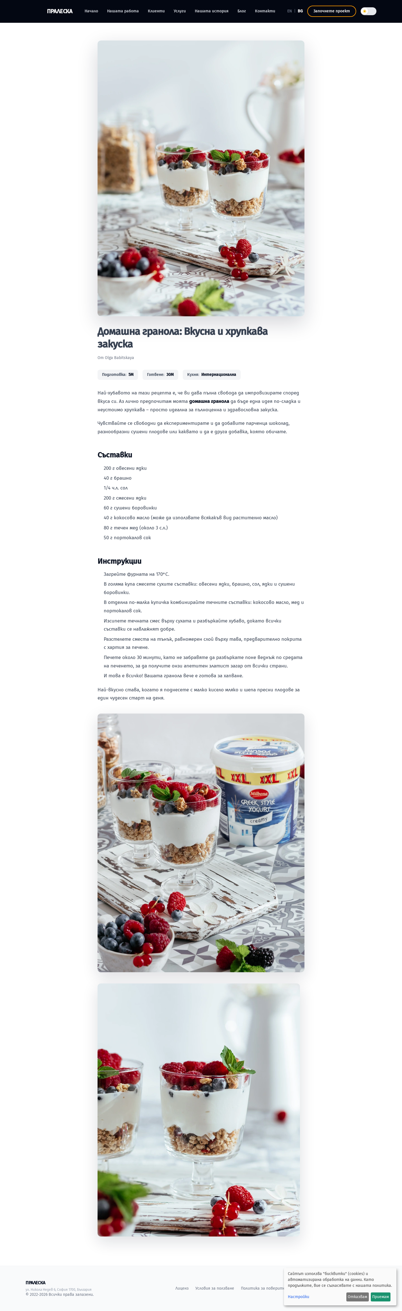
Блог (242, 11)
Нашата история (212, 11)
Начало (91, 11)
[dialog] (340, 1286)
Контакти (265, 11)
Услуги (180, 11)
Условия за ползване (214, 1288)
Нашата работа (123, 11)
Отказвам (357, 1296)
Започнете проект (331, 11)
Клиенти (156, 11)
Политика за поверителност (269, 1288)
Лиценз (182, 1288)
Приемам (380, 1296)
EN (289, 11)
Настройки (298, 1296)
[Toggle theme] (368, 11)
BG (300, 11)
